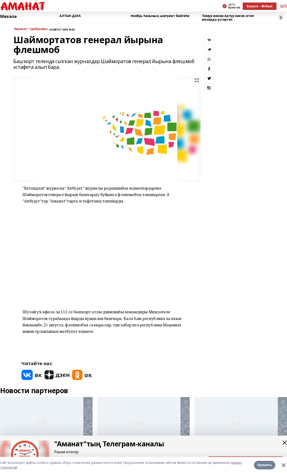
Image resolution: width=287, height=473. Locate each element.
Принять (264, 465)
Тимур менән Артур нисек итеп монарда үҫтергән (228, 18)
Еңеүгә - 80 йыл (259, 6)
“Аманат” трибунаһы (30, 29)
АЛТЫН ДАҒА (70, 16)
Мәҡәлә (8, 16)
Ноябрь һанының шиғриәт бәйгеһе (160, 16)
